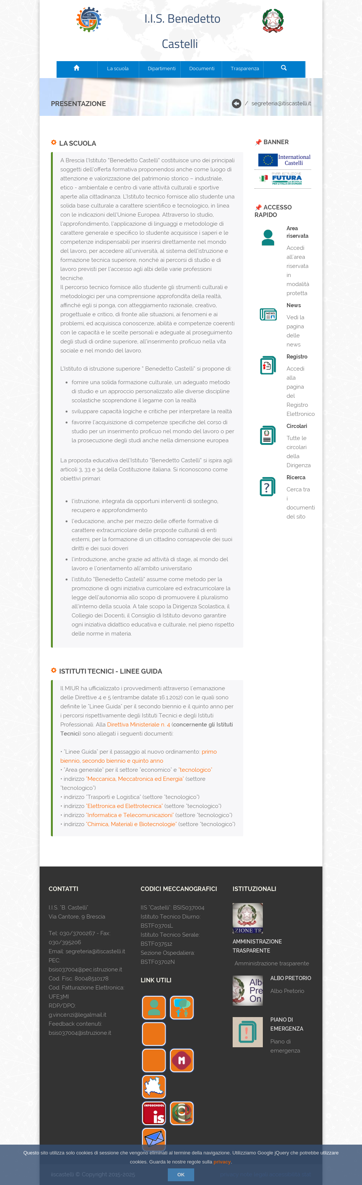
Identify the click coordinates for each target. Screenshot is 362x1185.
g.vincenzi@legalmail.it (77, 1014)
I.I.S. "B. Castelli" (68, 907)
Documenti (201, 68)
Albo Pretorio (290, 978)
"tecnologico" (195, 769)
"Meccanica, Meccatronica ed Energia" (135, 779)
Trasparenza (242, 68)
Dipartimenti (159, 68)
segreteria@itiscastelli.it (281, 103)
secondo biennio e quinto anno (122, 760)
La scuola (118, 68)
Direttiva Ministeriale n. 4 (138, 724)
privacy (222, 1162)
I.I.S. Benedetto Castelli (181, 30)
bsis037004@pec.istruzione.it (85, 969)
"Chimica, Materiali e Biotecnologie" (131, 824)
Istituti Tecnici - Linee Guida (110, 671)
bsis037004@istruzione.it (80, 1033)
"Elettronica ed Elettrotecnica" (124, 806)
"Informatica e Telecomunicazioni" (130, 815)
